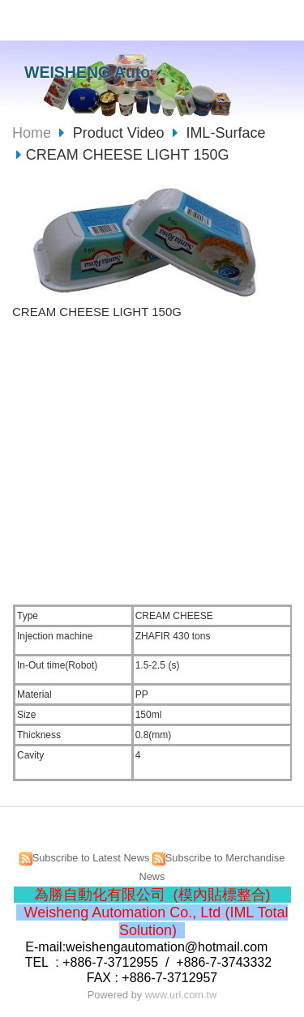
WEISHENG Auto (87, 72)
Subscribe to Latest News (91, 858)
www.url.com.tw (181, 995)
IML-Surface (225, 133)
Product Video (121, 133)
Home (31, 133)
